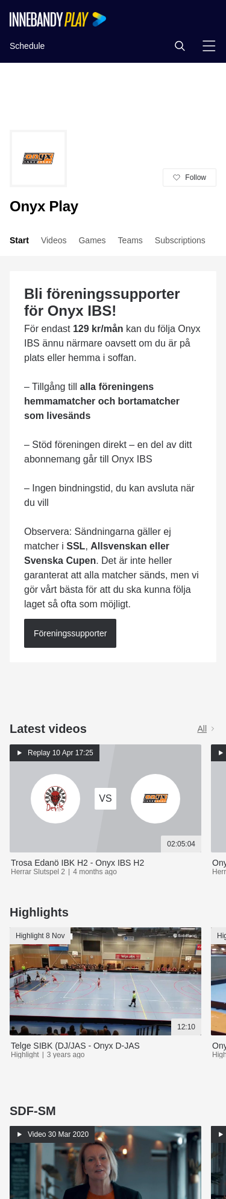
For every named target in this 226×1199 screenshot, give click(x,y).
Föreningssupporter (70, 633)
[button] (179, 46)
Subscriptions (180, 240)
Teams (130, 240)
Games (91, 240)
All (206, 729)
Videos (54, 240)
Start (19, 240)
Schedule (27, 46)
